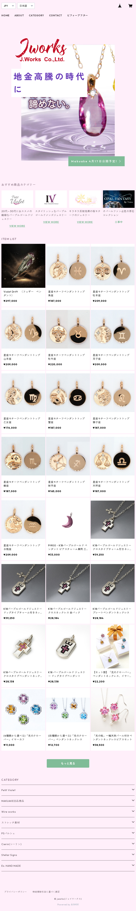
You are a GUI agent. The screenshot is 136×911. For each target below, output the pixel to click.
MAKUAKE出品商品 (12, 801)
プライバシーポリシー (15, 891)
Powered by (68, 904)
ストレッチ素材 (10, 822)
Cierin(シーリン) (11, 844)
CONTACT (55, 15)
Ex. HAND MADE (11, 865)
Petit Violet (8, 790)
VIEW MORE (17, 226)
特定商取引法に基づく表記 (46, 891)
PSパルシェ (8, 833)
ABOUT (19, 15)
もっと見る (68, 763)
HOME (5, 15)
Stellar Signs (9, 855)
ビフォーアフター (77, 15)
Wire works (8, 811)
